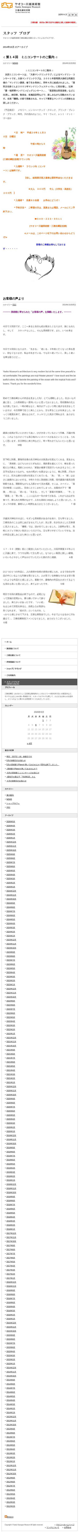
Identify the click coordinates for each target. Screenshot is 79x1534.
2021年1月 (10, 1082)
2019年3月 (10, 1172)
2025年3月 (10, 879)
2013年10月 (11, 1425)
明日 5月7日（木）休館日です (19, 757)
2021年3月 (10, 1074)
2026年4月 (10, 826)
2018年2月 (10, 1225)
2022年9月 (10, 1001)
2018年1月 (10, 1229)
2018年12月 (11, 1184)
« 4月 (29, 743)
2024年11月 (11, 895)
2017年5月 (10, 1262)
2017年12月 (11, 1233)
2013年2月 (10, 1457)
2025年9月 (10, 854)
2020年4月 (10, 1119)
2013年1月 (10, 1461)
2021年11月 (11, 1042)
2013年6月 (10, 1441)
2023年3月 (10, 977)
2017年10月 (11, 1241)
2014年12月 (11, 1368)
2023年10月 (11, 948)
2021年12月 (11, 1038)
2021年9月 (10, 1050)
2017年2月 (10, 1274)
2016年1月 (10, 1319)
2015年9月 (10, 1335)
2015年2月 (10, 1360)
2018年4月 (10, 1217)
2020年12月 (11, 1087)
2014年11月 (11, 1372)
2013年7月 (10, 1437)
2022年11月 (11, 993)
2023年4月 (10, 972)
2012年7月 (10, 1486)
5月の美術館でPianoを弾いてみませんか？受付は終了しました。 (32, 765)
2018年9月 (10, 1197)
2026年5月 (10, 822)
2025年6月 (10, 866)
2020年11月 (11, 1091)
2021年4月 (10, 1070)
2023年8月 (10, 956)
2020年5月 (10, 1115)
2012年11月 (11, 1470)
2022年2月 (10, 1029)
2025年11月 (11, 846)
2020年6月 (10, 1111)
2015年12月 (11, 1323)
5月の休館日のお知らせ (16, 760)
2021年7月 (10, 1058)
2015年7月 (10, 1343)
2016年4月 (10, 1307)
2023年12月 (11, 940)
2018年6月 (10, 1209)
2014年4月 (10, 1400)
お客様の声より (13, 298)
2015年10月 (11, 1331)
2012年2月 (10, 1506)
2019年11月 (11, 1139)
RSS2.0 (9, 1517)
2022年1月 (10, 1034)
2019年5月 (10, 1164)
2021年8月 (10, 1054)
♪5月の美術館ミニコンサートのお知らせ (22, 773)
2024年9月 (10, 903)
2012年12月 (11, 1466)
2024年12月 (11, 891)
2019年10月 (11, 1144)
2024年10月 (11, 899)
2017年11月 (11, 1237)
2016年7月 (10, 1299)
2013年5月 (10, 1445)
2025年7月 (10, 862)
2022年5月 (10, 1017)
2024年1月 (10, 936)
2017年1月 (10, 1278)
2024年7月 (10, 911)
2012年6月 (10, 1490)
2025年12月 (11, 842)
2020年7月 (10, 1107)
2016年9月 (10, 1290)
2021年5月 (10, 1066)
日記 (8, 807)
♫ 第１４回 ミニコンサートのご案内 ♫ (30, 57)
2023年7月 (10, 960)
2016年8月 (10, 1294)
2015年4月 (10, 1351)
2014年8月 (10, 1384)
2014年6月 (10, 1392)
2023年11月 (11, 944)
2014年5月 (10, 1396)
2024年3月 (10, 928)
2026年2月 (10, 834)
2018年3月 (10, 1221)
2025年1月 (10, 887)
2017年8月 (10, 1250)
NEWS (9, 799)
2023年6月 (10, 964)
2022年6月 (10, 1013)
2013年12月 (11, 1417)
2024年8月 (10, 907)
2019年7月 (10, 1156)
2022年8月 (10, 1005)
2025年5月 (10, 871)
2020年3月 (10, 1123)
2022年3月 (10, 1025)
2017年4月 (10, 1266)
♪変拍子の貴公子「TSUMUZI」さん (20, 777)
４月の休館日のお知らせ (16, 781)
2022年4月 (10, 1021)
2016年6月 (10, 1302)
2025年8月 (10, 858)
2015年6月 (10, 1347)
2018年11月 (11, 1188)
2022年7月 (10, 1009)
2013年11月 (11, 1421)
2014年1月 (10, 1413)
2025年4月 (10, 875)
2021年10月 (11, 1046)
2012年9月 (10, 1478)
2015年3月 (10, 1356)
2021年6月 (10, 1062)
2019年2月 (10, 1176)
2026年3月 (10, 830)
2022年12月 (11, 989)
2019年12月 (11, 1135)
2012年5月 (10, 1494)
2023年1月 (10, 985)
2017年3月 (10, 1270)
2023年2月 (10, 981)
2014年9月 (10, 1380)
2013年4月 (10, 1449)
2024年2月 (10, 932)
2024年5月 (10, 919)
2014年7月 (10, 1388)
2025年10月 (11, 850)
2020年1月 (10, 1131)
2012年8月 (10, 1482)
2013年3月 (10, 1453)
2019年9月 (10, 1148)
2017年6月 (10, 1258)
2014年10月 (11, 1376)
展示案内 (10, 795)
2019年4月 (10, 1168)
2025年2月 (10, 883)
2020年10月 (11, 1095)
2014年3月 (10, 1404)
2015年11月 (11, 1327)
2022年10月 (11, 997)
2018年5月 (10, 1213)
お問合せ (67, 1527)
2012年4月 (10, 1498)
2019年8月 (10, 1152)
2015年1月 (10, 1364)
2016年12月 (11, 1282)
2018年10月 (11, 1193)
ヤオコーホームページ (65, 1525)
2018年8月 (10, 1201)
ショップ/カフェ (13, 803)
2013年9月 (10, 1429)
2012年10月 (11, 1474)
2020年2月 (10, 1127)
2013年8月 (10, 1433)
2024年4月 (10, 923)
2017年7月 (10, 1254)
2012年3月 (10, 1502)
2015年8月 (10, 1339)
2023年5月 (10, 968)
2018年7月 (10, 1205)
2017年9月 (10, 1245)
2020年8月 (10, 1103)
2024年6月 (10, 915)
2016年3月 (10, 1311)
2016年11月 (11, 1286)
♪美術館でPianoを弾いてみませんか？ (21, 769)
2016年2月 (10, 1315)
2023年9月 (10, 952)
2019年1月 (10, 1180)
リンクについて (53, 1527)
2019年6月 (10, 1160)
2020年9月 (10, 1099)
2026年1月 (10, 838)
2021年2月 (10, 1078)
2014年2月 (10, 1408)
